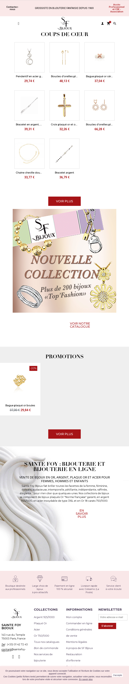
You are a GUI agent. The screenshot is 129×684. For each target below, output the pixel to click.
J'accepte (117, 675)
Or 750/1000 (41, 635)
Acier (37, 629)
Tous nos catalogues (46, 642)
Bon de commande (46, 648)
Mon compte (74, 617)
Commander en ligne (79, 623)
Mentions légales (76, 642)
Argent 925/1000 (44, 617)
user (102, 23)
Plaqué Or (40, 623)
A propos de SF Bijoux (79, 648)
